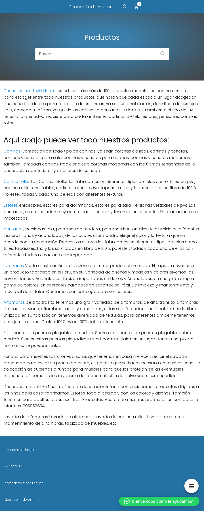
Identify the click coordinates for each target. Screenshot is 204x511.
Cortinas (12, 151)
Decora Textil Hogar (89, 7)
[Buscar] (160, 52)
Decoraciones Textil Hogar (30, 90)
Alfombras (14, 302)
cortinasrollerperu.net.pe (24, 483)
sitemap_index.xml (19, 499)
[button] (159, 501)
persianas (13, 229)
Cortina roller (17, 181)
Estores (11, 205)
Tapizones (14, 265)
